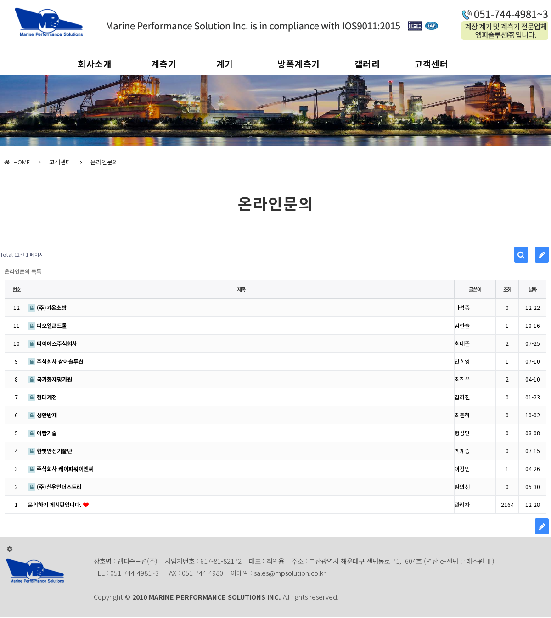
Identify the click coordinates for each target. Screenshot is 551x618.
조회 (507, 289)
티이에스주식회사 (52, 343)
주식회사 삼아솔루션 (56, 361)
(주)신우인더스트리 (55, 486)
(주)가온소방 (47, 307)
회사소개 (95, 63)
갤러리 (367, 63)
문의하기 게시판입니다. (55, 504)
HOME (17, 161)
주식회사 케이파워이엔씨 (61, 468)
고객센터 (431, 63)
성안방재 (42, 415)
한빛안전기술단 (50, 451)
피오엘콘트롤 (47, 325)
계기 (224, 63)
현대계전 (42, 397)
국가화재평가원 (50, 379)
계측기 (164, 63)
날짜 (533, 289)
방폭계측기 (298, 63)
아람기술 (42, 433)
